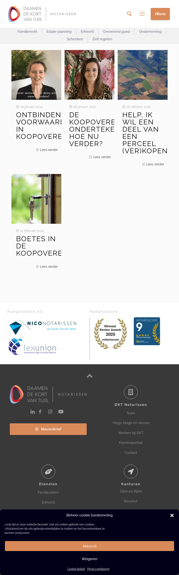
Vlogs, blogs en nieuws (130, 423)
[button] (172, 515)
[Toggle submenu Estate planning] (59, 32)
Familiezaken (48, 492)
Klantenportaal (131, 443)
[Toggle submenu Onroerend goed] (116, 32)
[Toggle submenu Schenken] (75, 39)
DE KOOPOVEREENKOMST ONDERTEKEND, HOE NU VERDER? (110, 129)
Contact (130, 453)
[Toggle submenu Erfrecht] (87, 32)
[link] (43, 326)
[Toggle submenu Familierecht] (27, 32)
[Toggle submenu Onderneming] (150, 32)
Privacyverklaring (98, 569)
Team (130, 413)
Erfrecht (48, 502)
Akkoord (89, 546)
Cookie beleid (76, 569)
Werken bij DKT (131, 433)
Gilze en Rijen (131, 491)
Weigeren (89, 559)
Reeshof (131, 501)
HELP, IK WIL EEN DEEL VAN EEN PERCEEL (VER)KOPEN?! (148, 133)
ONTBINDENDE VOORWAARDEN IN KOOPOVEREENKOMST (57, 125)
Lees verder (49, 150)
